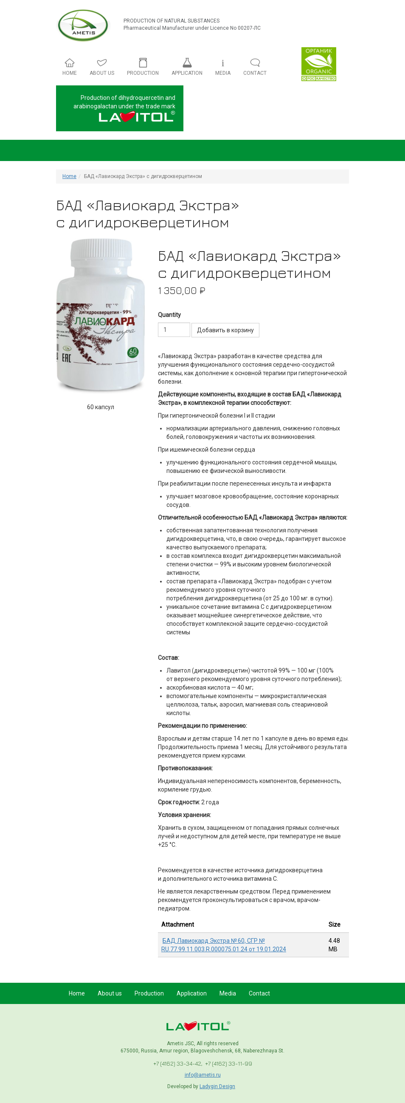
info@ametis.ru (203, 1075)
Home (69, 176)
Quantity (169, 314)
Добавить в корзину (225, 330)
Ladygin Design (217, 1086)
